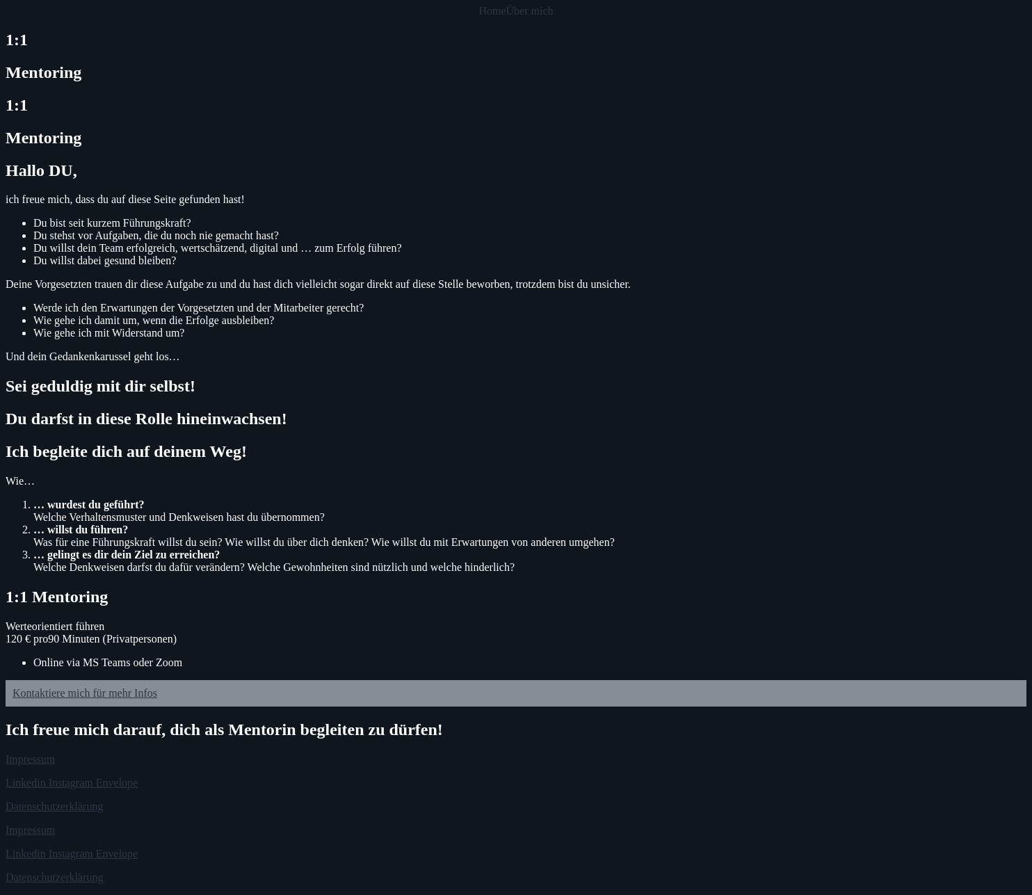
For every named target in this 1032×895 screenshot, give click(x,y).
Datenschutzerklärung (54, 806)
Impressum (30, 759)
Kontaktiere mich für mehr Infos (85, 693)
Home (492, 11)
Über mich (530, 11)
